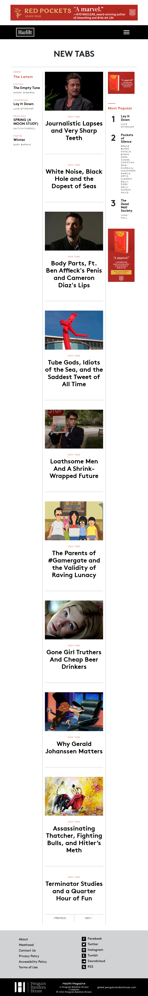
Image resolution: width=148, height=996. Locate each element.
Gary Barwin (22, 144)
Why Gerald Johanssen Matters (74, 747)
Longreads (20, 100)
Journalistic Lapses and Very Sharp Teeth (74, 130)
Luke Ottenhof (23, 108)
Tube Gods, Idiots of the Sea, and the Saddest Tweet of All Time (74, 372)
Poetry (18, 136)
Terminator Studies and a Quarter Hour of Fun (74, 890)
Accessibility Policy (33, 961)
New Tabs (74, 116)
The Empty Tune (26, 87)
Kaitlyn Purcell (24, 128)
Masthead (26, 945)
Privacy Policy (29, 956)
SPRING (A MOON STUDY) (25, 121)
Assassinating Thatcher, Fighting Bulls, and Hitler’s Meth (74, 838)
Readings (19, 116)
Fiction (18, 84)
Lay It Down (23, 103)
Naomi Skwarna (24, 92)
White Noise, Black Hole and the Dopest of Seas (74, 178)
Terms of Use (28, 967)
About (23, 939)
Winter (19, 139)
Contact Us (27, 950)
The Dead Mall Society (126, 205)
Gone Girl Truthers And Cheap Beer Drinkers (74, 659)
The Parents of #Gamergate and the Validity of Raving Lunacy (74, 563)
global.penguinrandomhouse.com (116, 987)
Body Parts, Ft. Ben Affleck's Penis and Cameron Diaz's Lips (74, 273)
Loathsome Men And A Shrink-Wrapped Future (74, 468)
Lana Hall (124, 216)
